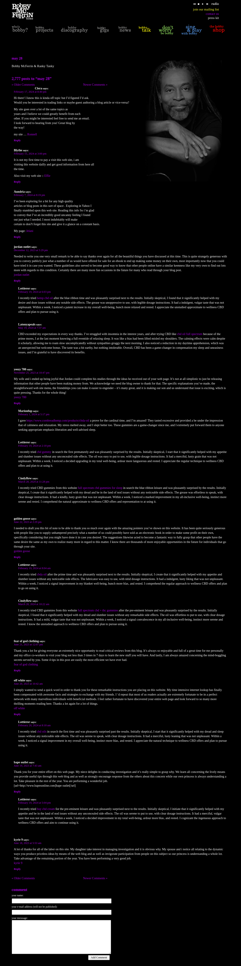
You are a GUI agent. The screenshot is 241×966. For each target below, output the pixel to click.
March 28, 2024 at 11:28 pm (33, 481)
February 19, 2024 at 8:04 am (34, 568)
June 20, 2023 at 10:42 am (28, 683)
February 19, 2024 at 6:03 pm (34, 291)
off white (19, 708)
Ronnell (32, 134)
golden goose (22, 551)
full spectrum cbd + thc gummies (98, 610)
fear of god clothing (26, 664)
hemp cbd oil (45, 298)
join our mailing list (206, 9)
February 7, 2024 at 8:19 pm (29, 195)
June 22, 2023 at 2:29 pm (28, 522)
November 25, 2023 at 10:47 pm (32, 372)
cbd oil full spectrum (189, 334)
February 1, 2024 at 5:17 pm (33, 414)
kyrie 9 (18, 863)
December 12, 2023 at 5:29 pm (31, 250)
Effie (47, 175)
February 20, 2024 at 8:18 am (34, 725)
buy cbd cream (46, 809)
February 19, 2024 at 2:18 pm (34, 445)
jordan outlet (21, 274)
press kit (213, 18)
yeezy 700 (20, 397)
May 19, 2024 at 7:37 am (32, 327)
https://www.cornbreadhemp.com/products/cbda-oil (58, 420)
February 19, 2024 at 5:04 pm (34, 802)
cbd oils (41, 731)
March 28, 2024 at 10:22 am (33, 604)
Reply (17, 140)
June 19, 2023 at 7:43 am (28, 765)
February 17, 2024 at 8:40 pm (30, 91)
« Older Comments (23, 84)
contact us (212, 13)
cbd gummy (44, 452)
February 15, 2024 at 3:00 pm (30, 153)
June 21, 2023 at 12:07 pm (28, 644)
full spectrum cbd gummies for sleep (100, 488)
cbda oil (42, 574)
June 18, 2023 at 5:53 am (28, 843)
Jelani (29, 231)
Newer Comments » (95, 84)
